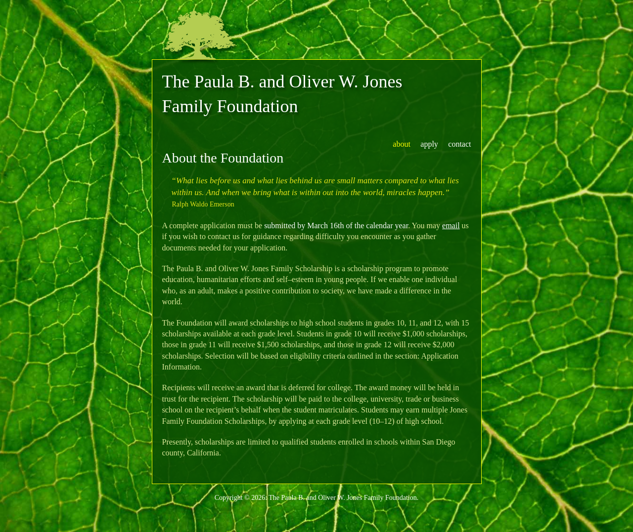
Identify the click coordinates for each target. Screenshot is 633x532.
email (451, 225)
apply (429, 144)
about (401, 144)
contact (459, 144)
